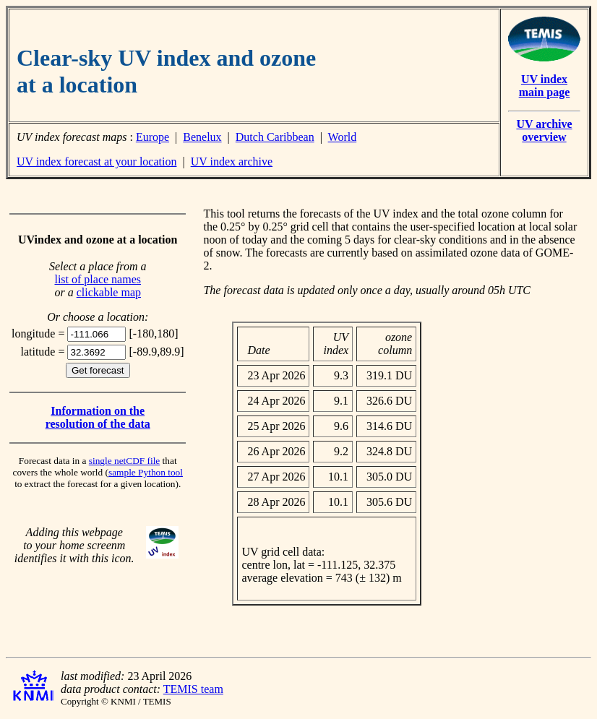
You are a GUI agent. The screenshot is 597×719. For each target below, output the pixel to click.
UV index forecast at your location (96, 161)
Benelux (202, 137)
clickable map (109, 292)
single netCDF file (124, 460)
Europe (152, 137)
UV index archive (231, 161)
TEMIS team (193, 689)
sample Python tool (145, 472)
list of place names (97, 279)
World (342, 137)
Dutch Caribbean (275, 137)
